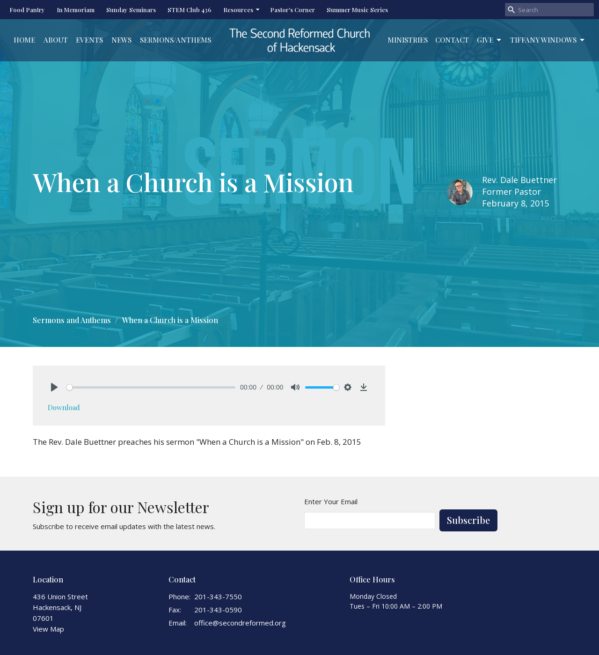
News (121, 39)
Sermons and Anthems (72, 320)
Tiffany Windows (548, 40)
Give (490, 40)
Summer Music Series (357, 10)
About (56, 39)
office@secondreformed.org (240, 622)
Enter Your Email (331, 501)
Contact (452, 39)
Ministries (407, 39)
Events (89, 39)
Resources (242, 10)
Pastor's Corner (292, 10)
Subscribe (468, 520)
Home (24, 39)
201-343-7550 (218, 596)
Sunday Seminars (131, 10)
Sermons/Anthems (175, 39)
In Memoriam (76, 10)
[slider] (150, 387)
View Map (48, 628)
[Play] (54, 387)
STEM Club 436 (190, 10)
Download (64, 407)
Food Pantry (27, 10)
